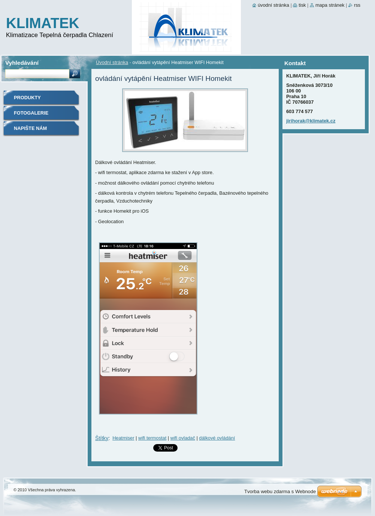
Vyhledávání (22, 63)
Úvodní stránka (112, 62)
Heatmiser (123, 438)
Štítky (101, 438)
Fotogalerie (31, 113)
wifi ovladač (182, 438)
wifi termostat (152, 438)
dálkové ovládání (217, 438)
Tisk (302, 5)
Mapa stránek (330, 5)
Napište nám (30, 128)
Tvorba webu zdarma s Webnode (280, 491)
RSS (357, 5)
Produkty (27, 97)
